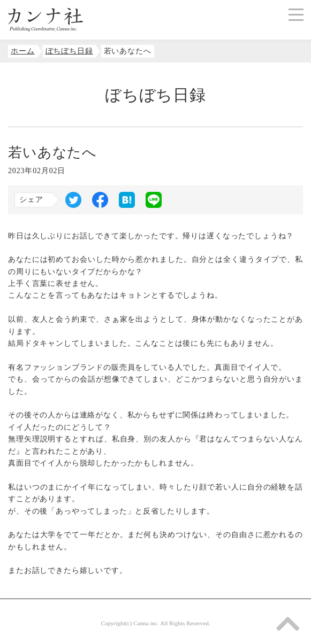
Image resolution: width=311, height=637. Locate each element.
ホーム (23, 51)
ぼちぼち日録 (69, 51)
